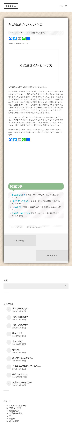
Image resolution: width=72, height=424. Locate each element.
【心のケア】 (17, 207)
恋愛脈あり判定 (16, 399)
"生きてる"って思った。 (21, 201)
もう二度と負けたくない (21, 213)
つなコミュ (10, 6)
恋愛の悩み (14, 396)
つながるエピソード (38, 227)
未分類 (12, 404)
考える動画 (14, 407)
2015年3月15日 (17, 227)
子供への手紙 (15, 393)
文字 (11, 401)
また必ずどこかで (18, 195)
